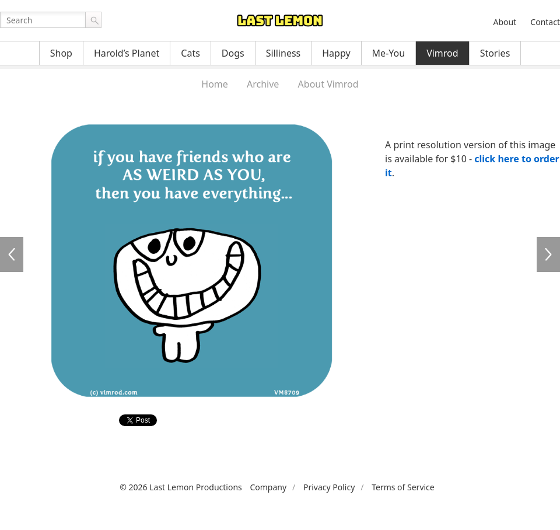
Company (268, 487)
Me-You (388, 53)
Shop (61, 53)
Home (214, 84)
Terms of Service (403, 487)
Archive (263, 84)
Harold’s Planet (126, 53)
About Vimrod (328, 84)
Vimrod (442, 53)
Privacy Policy (329, 487)
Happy (336, 53)
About (504, 21)
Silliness (283, 53)
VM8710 (548, 254)
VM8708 (11, 254)
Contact (545, 21)
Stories (495, 53)
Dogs (233, 53)
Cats (190, 53)
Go (93, 20)
